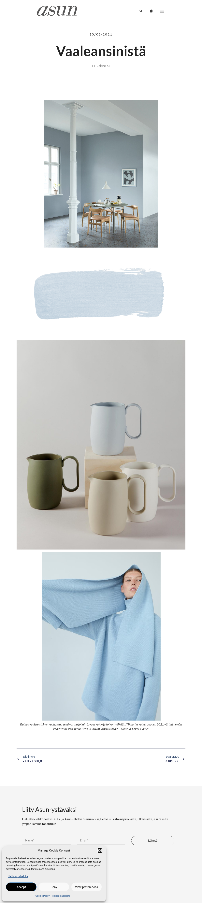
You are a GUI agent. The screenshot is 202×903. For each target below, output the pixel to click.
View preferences (86, 887)
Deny (53, 887)
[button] (100, 851)
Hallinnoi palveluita (18, 876)
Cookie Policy (43, 896)
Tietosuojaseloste (61, 896)
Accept (21, 887)
